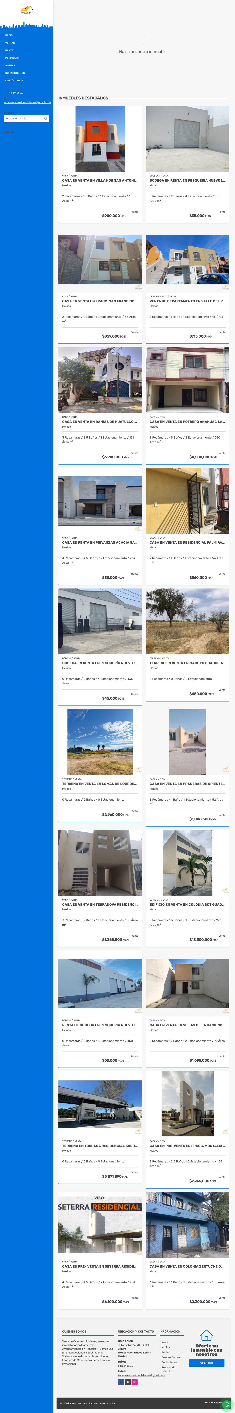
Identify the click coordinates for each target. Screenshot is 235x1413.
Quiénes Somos (15, 73)
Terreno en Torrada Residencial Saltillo (100, 1146)
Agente (10, 65)
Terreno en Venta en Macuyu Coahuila (186, 663)
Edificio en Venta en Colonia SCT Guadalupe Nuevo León (188, 905)
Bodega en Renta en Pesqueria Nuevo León (188, 181)
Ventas (10, 42)
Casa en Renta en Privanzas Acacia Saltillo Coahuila (100, 543)
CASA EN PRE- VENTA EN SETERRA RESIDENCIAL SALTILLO (100, 1267)
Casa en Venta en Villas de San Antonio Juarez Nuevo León (100, 181)
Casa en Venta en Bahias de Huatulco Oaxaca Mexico (100, 422)
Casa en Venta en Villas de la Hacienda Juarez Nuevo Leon (188, 1025)
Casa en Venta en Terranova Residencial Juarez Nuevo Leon (100, 905)
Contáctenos (14, 80)
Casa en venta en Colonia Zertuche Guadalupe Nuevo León (188, 1267)
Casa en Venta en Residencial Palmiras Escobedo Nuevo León (188, 543)
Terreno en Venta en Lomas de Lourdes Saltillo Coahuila (100, 784)
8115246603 (15, 93)
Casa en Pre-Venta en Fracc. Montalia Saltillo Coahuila (188, 1146)
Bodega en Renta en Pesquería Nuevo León (100, 663)
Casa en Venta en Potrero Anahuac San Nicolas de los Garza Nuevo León (188, 422)
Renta (9, 50)
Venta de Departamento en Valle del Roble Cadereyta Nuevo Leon (188, 301)
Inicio (9, 35)
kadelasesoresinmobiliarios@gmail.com (27, 102)
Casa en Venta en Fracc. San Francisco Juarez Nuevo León (100, 301)
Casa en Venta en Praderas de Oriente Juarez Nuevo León (188, 784)
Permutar (12, 58)
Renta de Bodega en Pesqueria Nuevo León (100, 1025)
